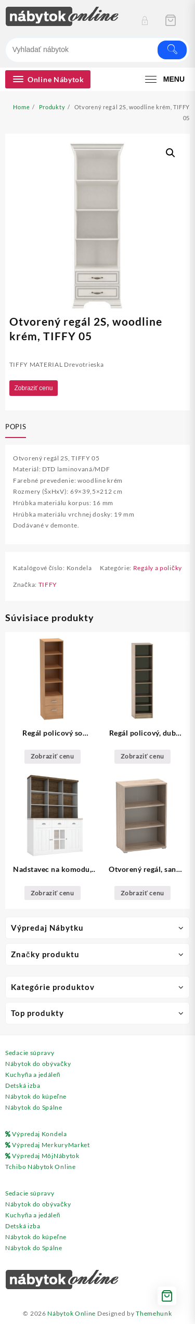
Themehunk (154, 1313)
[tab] (17, 427)
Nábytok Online (71, 1313)
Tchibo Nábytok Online (40, 1167)
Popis (15, 426)
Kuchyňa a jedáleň (32, 1074)
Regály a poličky (157, 568)
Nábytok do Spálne (33, 1107)
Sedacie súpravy (30, 1053)
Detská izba (23, 1085)
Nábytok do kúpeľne (36, 1096)
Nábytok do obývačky (38, 1064)
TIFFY (48, 584)
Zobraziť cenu (34, 388)
